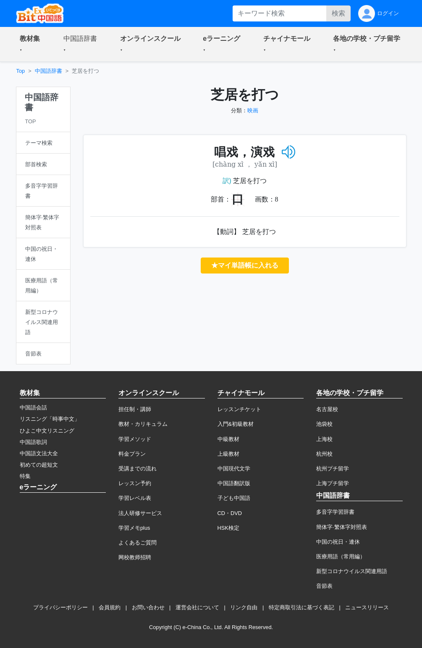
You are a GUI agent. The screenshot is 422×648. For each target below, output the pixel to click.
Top (20, 71)
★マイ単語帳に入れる (244, 265)
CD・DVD (230, 513)
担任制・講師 (134, 409)
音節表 (324, 586)
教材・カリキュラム (143, 424)
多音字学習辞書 (335, 512)
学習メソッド (134, 439)
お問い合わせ (148, 607)
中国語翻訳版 (234, 483)
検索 (338, 13)
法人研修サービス (140, 513)
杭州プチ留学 (332, 468)
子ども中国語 (234, 498)
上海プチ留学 (332, 483)
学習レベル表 (134, 498)
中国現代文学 (234, 468)
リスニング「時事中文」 (50, 419)
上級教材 (228, 454)
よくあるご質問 (137, 542)
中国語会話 (33, 407)
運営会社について (197, 607)
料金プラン (132, 454)
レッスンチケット (239, 409)
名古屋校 (327, 409)
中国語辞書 (48, 71)
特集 (25, 476)
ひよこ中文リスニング (47, 431)
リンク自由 (243, 607)
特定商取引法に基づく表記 (301, 607)
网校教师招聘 (134, 557)
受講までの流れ (137, 468)
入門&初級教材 (236, 424)
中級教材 (228, 439)
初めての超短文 (39, 465)
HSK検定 (228, 528)
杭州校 (324, 454)
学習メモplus (134, 528)
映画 (252, 110)
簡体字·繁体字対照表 (341, 527)
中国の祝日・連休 (338, 542)
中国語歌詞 (33, 442)
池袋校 (324, 424)
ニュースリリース (367, 607)
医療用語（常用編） (340, 556)
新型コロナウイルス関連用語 (351, 571)
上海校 (324, 439)
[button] (31, 44)
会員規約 (110, 607)
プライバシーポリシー (60, 607)
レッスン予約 (134, 483)
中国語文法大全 (39, 453)
